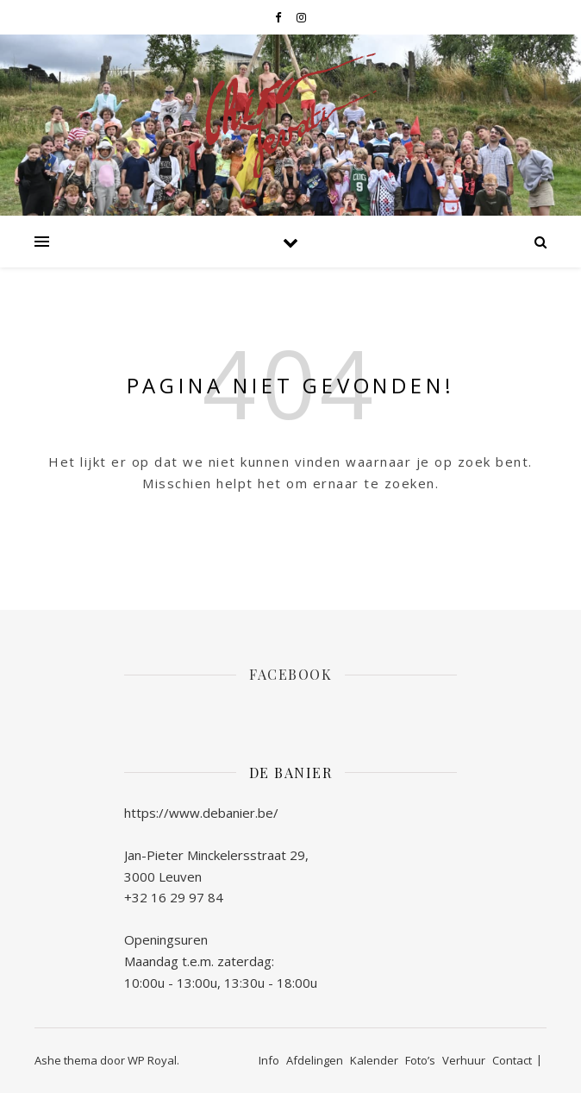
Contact (512, 1060)
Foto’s (420, 1060)
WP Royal (152, 1060)
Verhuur (463, 1060)
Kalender (374, 1060)
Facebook (290, 674)
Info (269, 1060)
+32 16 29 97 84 (173, 897)
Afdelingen (314, 1060)
